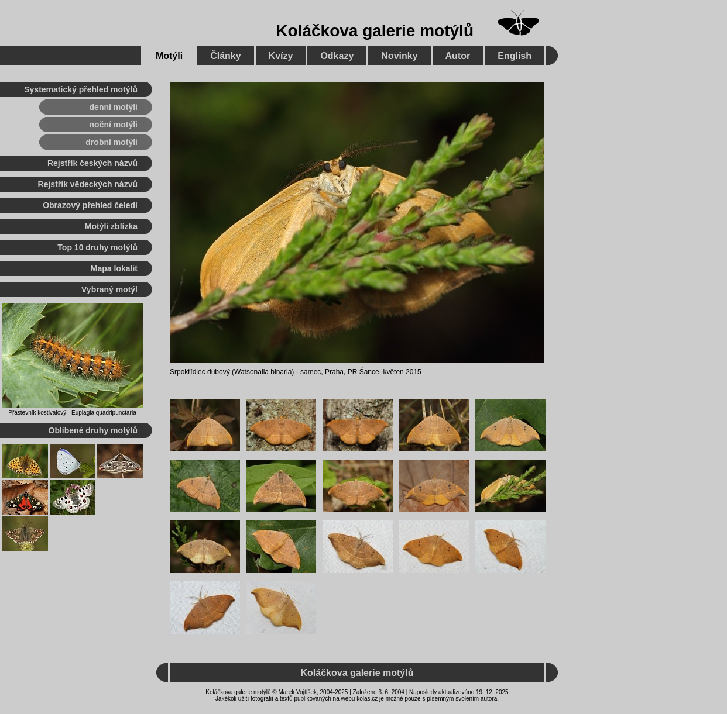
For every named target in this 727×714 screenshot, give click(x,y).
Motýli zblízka (111, 226)
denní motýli (114, 107)
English (514, 56)
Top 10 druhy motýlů (97, 247)
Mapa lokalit (114, 268)
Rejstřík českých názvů (92, 163)
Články (225, 56)
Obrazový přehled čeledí (90, 205)
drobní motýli (111, 142)
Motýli (169, 56)
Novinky (399, 56)
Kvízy (281, 56)
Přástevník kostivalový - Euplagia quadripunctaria (72, 412)
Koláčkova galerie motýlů (375, 31)
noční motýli (114, 124)
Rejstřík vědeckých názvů (88, 184)
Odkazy (337, 56)
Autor (458, 56)
